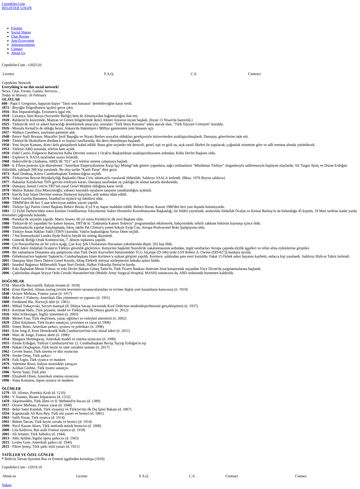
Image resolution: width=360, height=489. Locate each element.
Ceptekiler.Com (13, 4)
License (81, 476)
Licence (8, 74)
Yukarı (7, 485)
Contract (254, 74)
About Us (18, 53)
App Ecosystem (22, 40)
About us (9, 476)
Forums (16, 28)
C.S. (194, 74)
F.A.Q (143, 476)
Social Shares (21, 32)
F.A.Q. (109, 74)
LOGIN (26, 8)
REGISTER (10, 8)
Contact (16, 49)
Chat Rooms (20, 36)
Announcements (23, 45)
